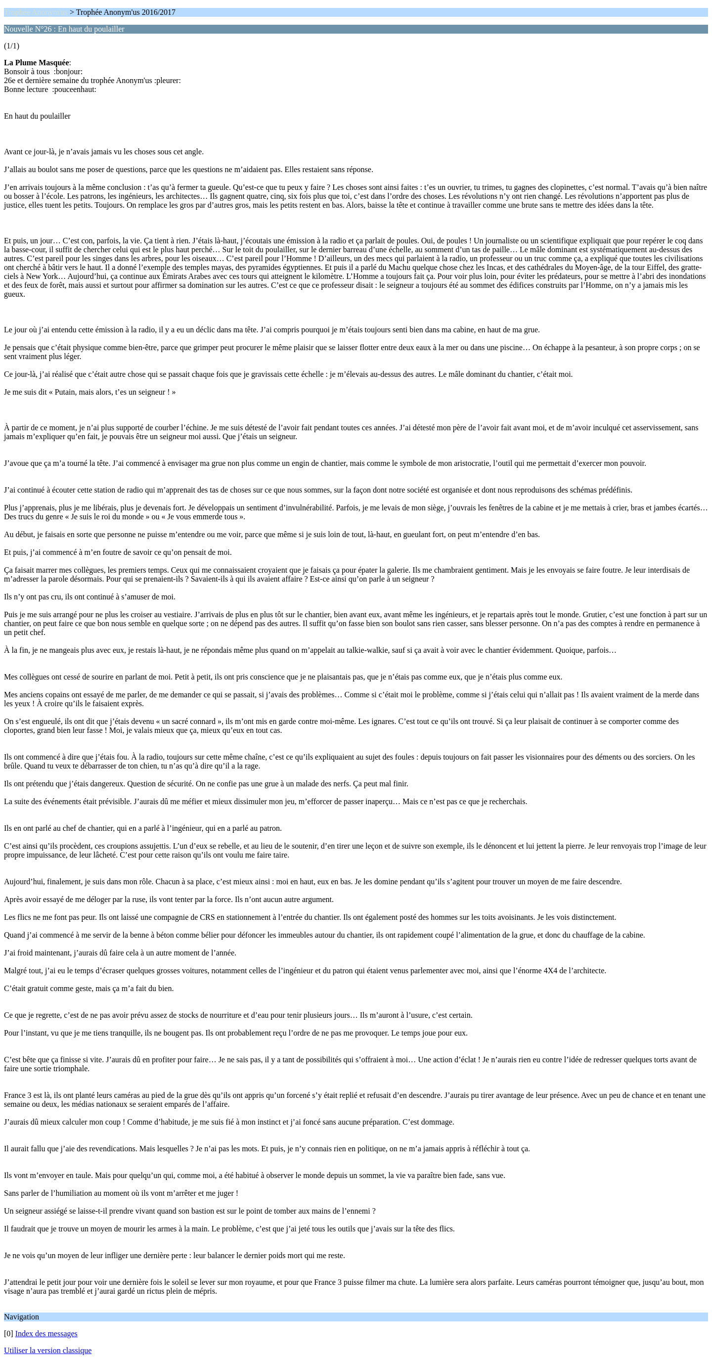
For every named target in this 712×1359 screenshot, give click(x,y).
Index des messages (46, 1333)
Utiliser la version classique (47, 1350)
